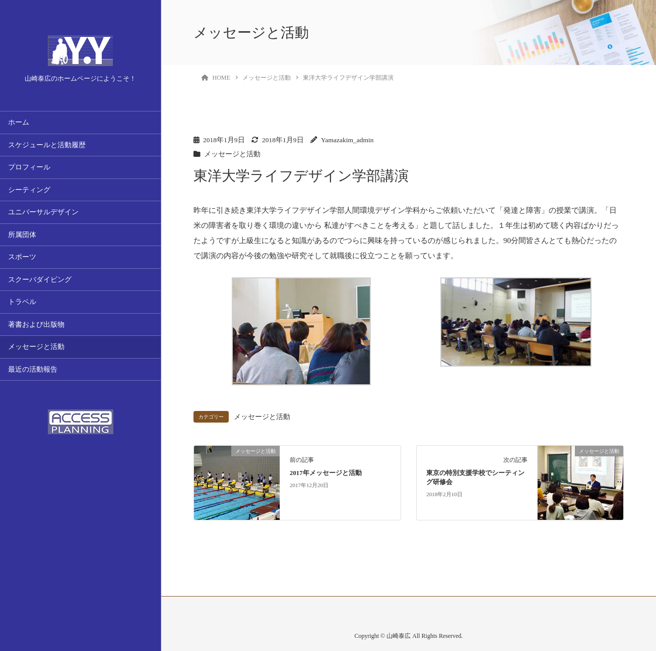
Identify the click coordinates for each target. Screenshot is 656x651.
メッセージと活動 (36, 346)
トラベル (22, 302)
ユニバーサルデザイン (43, 212)
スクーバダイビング (40, 279)
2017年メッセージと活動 (326, 473)
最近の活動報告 (32, 369)
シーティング (29, 190)
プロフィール (29, 167)
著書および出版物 (36, 324)
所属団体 (22, 235)
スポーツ (22, 257)
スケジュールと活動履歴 (47, 145)
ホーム (18, 122)
